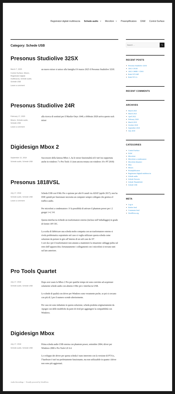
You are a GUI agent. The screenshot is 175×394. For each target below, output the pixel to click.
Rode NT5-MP (133, 74)
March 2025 (132, 111)
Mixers (26, 73)
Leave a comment (18, 85)
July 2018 (131, 131)
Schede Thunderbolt (135, 182)
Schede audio (91, 21)
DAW (142, 21)
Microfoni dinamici (135, 162)
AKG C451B (133, 68)
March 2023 (132, 114)
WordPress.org (133, 213)
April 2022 (132, 116)
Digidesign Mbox (32, 333)
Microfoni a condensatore (137, 159)
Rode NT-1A (132, 77)
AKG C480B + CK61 (136, 71)
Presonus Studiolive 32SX (44, 58)
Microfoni (109, 21)
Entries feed (132, 207)
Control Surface (156, 21)
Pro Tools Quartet (33, 271)
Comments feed (133, 210)
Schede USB (16, 82)
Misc (130, 165)
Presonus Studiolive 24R (43, 105)
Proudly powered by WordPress (37, 382)
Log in (130, 204)
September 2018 (134, 128)
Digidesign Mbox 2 (35, 147)
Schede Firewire (134, 179)
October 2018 (133, 125)
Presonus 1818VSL (35, 182)
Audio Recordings (17, 382)
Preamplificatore (129, 21)
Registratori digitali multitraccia (65, 21)
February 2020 (133, 119)
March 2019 (132, 122)
